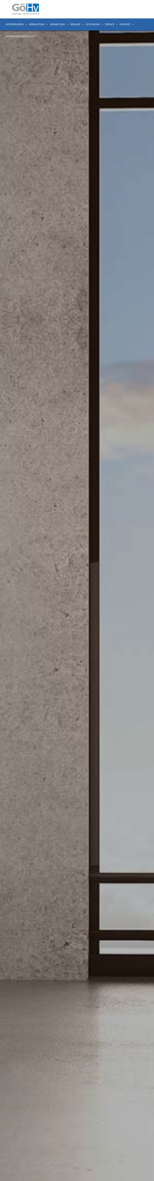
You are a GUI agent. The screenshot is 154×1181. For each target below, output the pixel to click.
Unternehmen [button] (15, 24)
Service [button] (109, 24)
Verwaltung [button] (37, 24)
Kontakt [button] (125, 24)
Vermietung (57, 24)
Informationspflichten (21, 36)
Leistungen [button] (93, 24)
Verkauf (75, 24)
